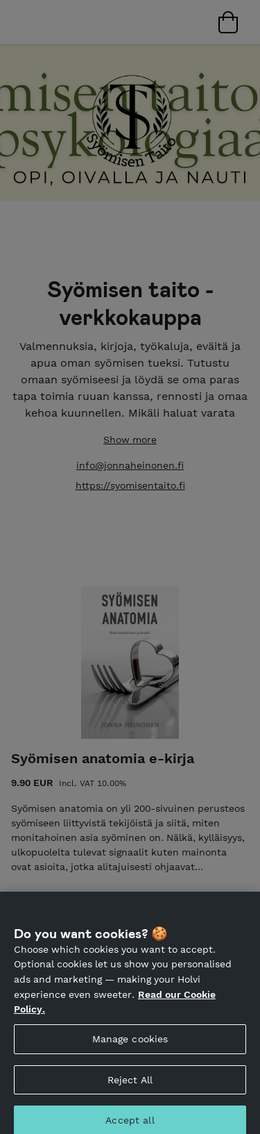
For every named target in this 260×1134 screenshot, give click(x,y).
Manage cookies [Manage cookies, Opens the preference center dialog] (130, 1043)
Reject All (130, 1084)
